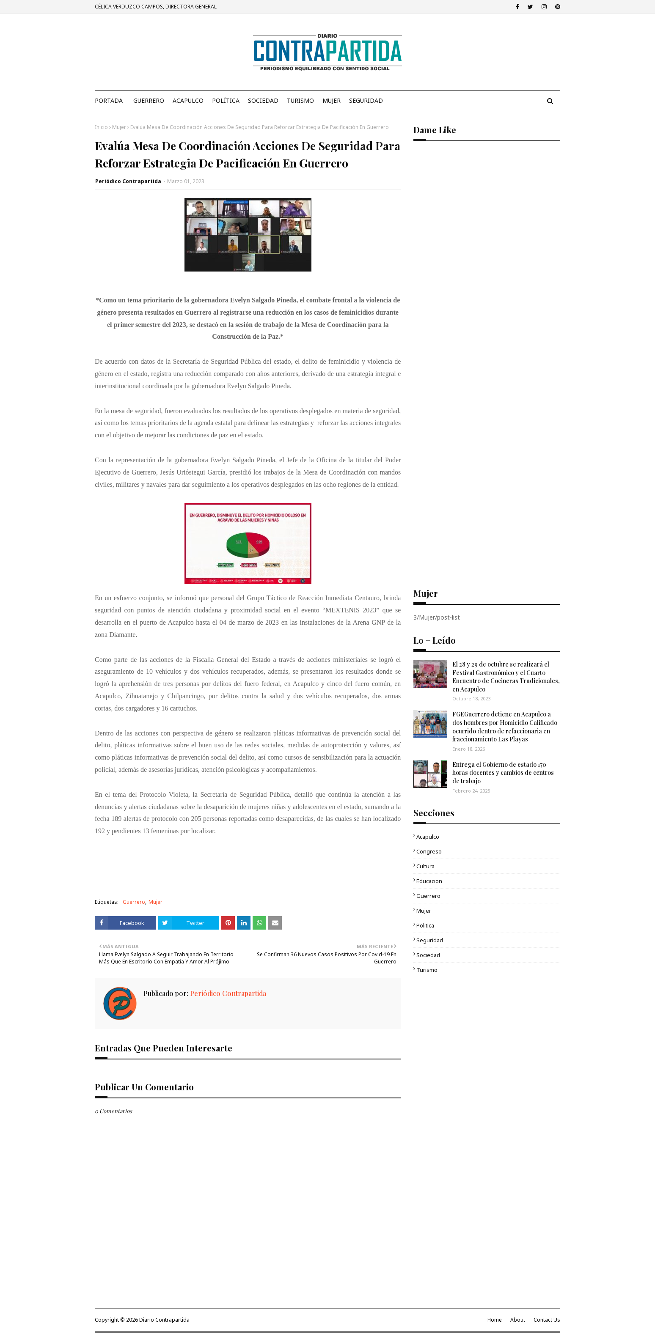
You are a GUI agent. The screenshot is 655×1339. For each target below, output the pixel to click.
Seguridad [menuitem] (366, 100)
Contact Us (547, 1319)
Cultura (425, 866)
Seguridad (429, 940)
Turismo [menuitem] (300, 100)
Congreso (429, 851)
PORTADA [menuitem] (109, 100)
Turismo (427, 970)
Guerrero (134, 901)
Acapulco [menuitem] (188, 100)
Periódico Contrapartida (128, 181)
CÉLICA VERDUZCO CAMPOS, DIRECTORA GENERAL (156, 6)
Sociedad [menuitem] (263, 100)
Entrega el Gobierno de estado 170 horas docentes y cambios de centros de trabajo (503, 772)
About (517, 1319)
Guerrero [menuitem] (148, 100)
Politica (425, 925)
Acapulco (427, 836)
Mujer (119, 127)
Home (494, 1319)
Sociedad (428, 955)
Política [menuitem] (225, 100)
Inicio (101, 127)
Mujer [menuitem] (331, 100)
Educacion (429, 881)
